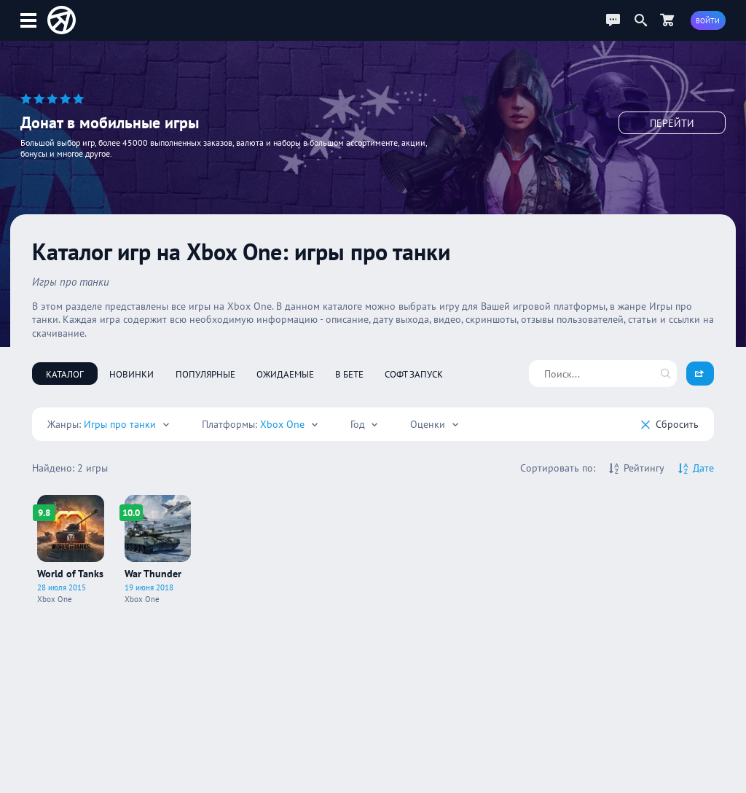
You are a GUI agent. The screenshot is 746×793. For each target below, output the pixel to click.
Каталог (65, 374)
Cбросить (669, 424)
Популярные (205, 374)
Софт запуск (414, 374)
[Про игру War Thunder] (158, 549)
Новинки (131, 374)
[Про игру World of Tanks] (70, 549)
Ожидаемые (285, 374)
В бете (349, 374)
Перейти (672, 123)
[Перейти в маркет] (667, 20)
